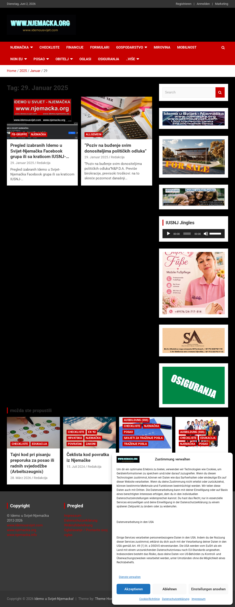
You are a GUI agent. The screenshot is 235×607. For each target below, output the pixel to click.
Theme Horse (105, 599)
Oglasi (85, 59)
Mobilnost (186, 47)
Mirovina (162, 47)
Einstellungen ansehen (208, 589)
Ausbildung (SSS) (136, 420)
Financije (74, 47)
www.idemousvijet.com (25, 525)
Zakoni (91, 444)
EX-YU (92, 432)
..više (130, 59)
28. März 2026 (20, 478)
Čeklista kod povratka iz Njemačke (88, 457)
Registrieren (183, 3)
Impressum (199, 599)
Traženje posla (135, 444)
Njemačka (19, 47)
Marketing (221, 3)
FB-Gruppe (19, 134)
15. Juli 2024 (76, 466)
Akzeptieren (133, 589)
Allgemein (93, 134)
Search (220, 92)
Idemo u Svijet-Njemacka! (54, 599)
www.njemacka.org (21, 530)
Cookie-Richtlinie (149, 599)
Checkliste (49, 47)
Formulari (99, 47)
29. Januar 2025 (22, 163)
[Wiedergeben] (168, 233)
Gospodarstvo (129, 47)
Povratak (75, 444)
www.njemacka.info (22, 535)
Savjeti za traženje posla (143, 438)
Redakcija (43, 163)
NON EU (16, 59)
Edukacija (39, 444)
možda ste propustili (31, 410)
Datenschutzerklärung (175, 599)
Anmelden (203, 3)
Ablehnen (169, 589)
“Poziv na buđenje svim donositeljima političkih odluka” (115, 148)
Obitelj (62, 59)
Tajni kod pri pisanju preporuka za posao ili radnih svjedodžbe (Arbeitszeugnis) (32, 463)
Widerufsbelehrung (78, 525)
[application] (193, 233)
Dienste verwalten (130, 577)
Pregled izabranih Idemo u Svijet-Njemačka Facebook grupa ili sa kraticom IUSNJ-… (39, 151)
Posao (39, 59)
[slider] (187, 233)
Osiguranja (108, 59)
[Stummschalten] (206, 233)
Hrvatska (75, 438)
